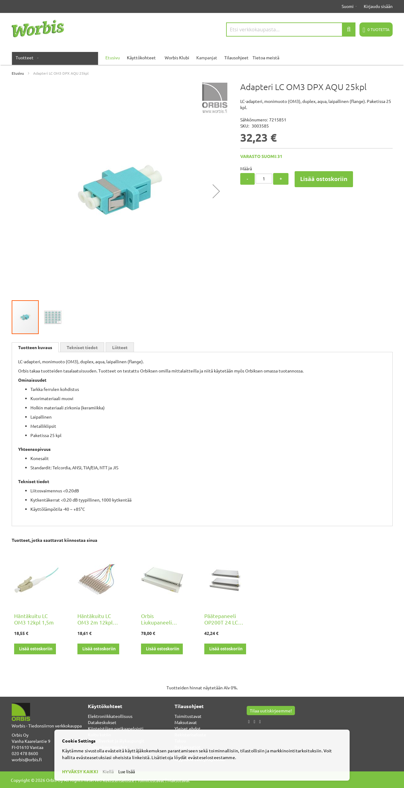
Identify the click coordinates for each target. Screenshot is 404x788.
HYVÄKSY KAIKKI (80, 771)
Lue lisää (126, 771)
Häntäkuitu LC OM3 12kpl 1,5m (34, 619)
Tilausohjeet (236, 57)
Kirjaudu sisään (378, 6)
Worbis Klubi (177, 57)
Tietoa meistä (266, 57)
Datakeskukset (102, 722)
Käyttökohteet (141, 57)
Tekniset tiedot (82, 347)
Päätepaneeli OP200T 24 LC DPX (221, 622)
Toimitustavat (188, 716)
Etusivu (18, 73)
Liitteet (119, 347)
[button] (216, 191)
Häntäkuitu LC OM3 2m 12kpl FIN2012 (95, 622)
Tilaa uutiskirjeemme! (271, 710)
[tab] (35, 347)
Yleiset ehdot (188, 728)
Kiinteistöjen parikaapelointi (115, 728)
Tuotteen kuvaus (35, 347)
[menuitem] (26, 57)
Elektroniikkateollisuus (110, 716)
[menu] (202, 57)
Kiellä (108, 771)
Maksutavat (186, 722)
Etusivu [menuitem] (112, 57)
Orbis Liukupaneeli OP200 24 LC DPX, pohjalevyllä (161, 625)
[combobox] (291, 29)
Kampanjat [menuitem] (206, 57)
